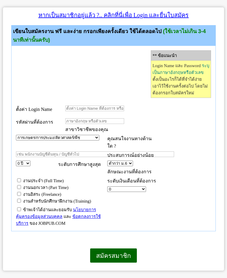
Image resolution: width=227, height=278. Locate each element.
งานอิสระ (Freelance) (39, 194)
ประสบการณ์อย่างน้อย (131, 155)
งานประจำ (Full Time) (40, 180)
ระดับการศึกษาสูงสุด (79, 164)
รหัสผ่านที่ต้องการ (34, 122)
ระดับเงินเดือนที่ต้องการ (131, 180)
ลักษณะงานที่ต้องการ (129, 171)
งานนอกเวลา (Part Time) (43, 187)
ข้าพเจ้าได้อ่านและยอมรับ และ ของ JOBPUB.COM (58, 216)
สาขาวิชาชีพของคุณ (86, 129)
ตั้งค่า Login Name (34, 109)
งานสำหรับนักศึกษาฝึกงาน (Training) (54, 201)
